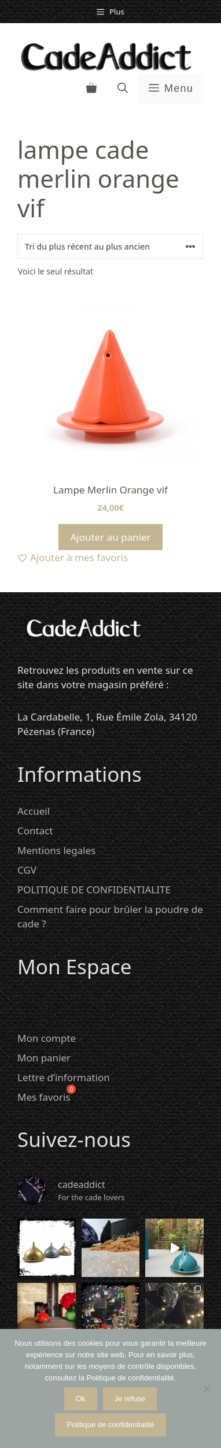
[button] (122, 88)
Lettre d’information (63, 1077)
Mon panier (44, 1057)
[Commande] (110, 246)
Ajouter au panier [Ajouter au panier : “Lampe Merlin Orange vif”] (110, 537)
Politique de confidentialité (110, 1424)
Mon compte (46, 1038)
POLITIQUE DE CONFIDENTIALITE (94, 889)
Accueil (33, 811)
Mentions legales (56, 850)
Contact (35, 830)
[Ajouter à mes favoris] (110, 557)
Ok (81, 1398)
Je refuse (130, 1398)
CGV (26, 870)
